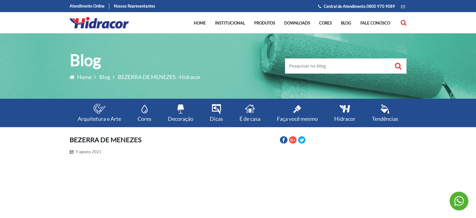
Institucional (230, 23)
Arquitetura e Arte (99, 112)
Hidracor (344, 112)
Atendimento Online (87, 6)
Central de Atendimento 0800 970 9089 (356, 6)
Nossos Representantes (134, 6)
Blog (346, 23)
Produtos (264, 23)
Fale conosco (375, 23)
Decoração (180, 112)
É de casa (250, 112)
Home (200, 23)
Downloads (297, 23)
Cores (325, 23)
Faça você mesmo (297, 112)
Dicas (216, 112)
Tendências (385, 112)
